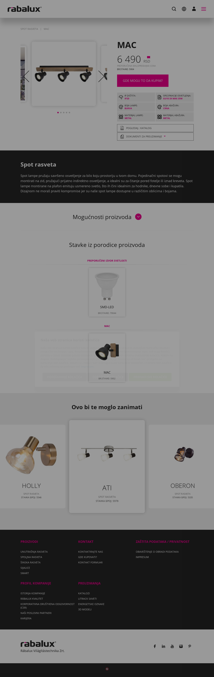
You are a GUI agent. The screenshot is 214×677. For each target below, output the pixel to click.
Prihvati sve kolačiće (150, 356)
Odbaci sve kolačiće (108, 356)
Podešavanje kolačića (64, 356)
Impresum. (87, 346)
